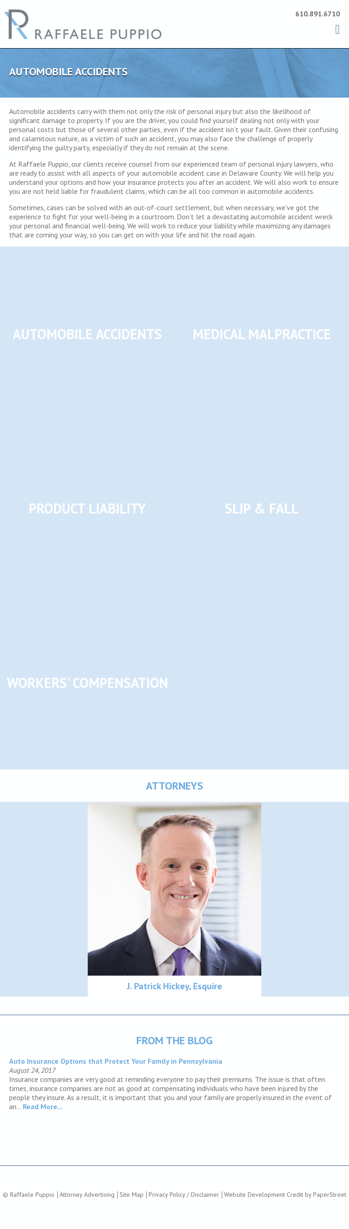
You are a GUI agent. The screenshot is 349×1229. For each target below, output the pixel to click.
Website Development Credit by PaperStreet (285, 1194)
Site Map (132, 1194)
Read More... (43, 1106)
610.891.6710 (317, 13)
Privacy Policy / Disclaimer (184, 1194)
